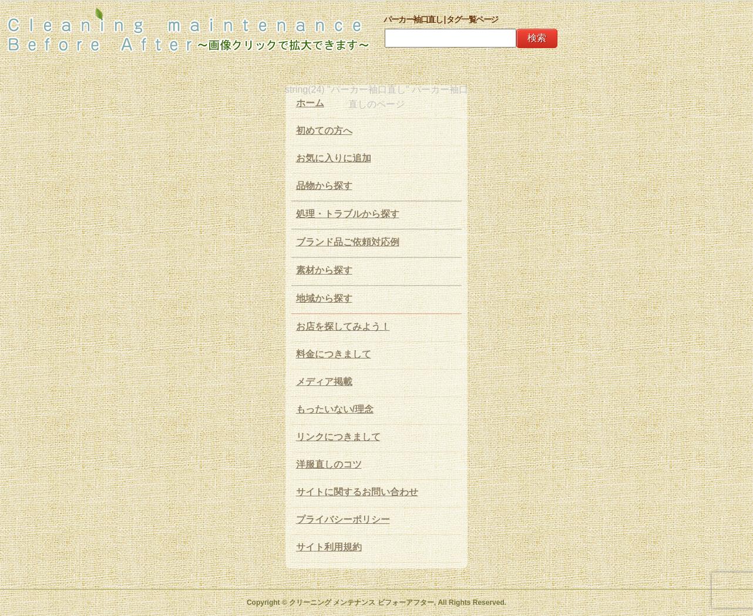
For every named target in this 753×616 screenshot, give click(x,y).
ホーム (310, 103)
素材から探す (324, 270)
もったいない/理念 (335, 409)
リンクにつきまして (338, 437)
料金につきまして (333, 354)
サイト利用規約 (329, 547)
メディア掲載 (324, 382)
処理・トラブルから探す (347, 214)
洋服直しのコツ (329, 464)
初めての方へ (324, 131)
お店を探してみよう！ (343, 326)
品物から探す (324, 186)
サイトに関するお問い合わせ (357, 492)
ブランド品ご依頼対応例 (347, 242)
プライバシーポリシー (343, 519)
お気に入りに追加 (333, 158)
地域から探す (324, 298)
